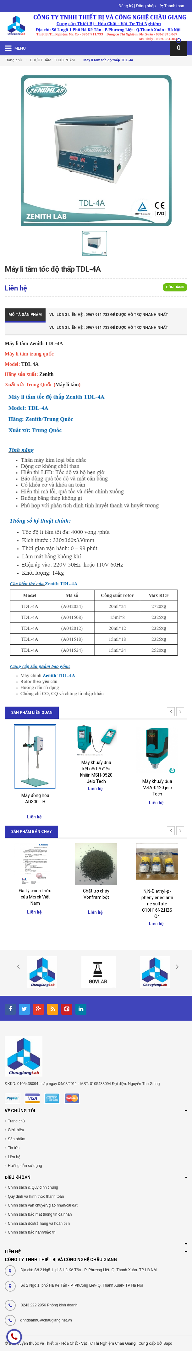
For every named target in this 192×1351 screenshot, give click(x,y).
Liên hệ (14, 1157)
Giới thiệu (16, 1130)
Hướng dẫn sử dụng (25, 1166)
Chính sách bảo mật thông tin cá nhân (40, 1214)
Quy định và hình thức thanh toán (36, 1196)
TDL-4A (54, 343)
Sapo (167, 1343)
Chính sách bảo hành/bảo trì (32, 1232)
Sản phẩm (16, 1139)
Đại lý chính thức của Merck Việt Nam (35, 897)
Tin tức (13, 1148)
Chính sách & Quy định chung (33, 1187)
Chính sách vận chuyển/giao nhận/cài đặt (42, 1205)
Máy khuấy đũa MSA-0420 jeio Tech (157, 787)
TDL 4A (30, 364)
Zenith (36, 343)
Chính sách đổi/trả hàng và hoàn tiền (39, 1223)
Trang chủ (16, 1121)
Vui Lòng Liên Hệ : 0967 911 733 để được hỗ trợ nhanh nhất (108, 314)
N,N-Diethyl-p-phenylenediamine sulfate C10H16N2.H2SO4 (157, 904)
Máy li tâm (16, 343)
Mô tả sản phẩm (25, 314)
